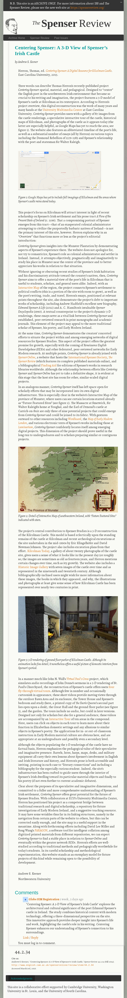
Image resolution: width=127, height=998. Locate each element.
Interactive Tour (59, 719)
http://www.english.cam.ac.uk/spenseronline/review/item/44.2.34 (53, 965)
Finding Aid (49, 365)
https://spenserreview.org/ (87, 7)
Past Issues (61, 38)
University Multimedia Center (62, 110)
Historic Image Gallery (33, 567)
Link (26, 937)
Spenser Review (39, 38)
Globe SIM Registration (41, 899)
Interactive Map (28, 288)
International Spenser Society (87, 357)
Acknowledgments (21, 978)
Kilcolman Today (38, 551)
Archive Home (16, 38)
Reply (34, 937)
